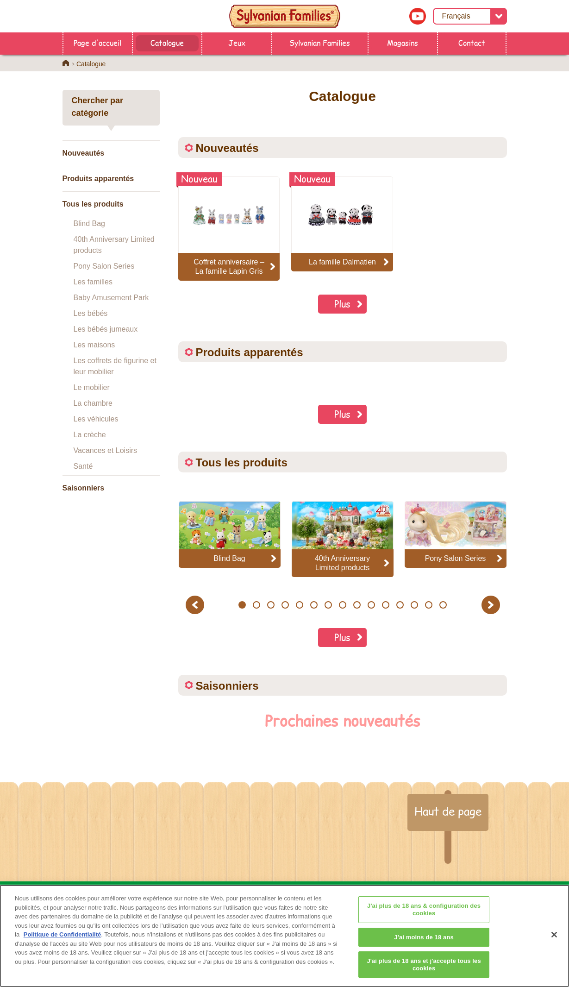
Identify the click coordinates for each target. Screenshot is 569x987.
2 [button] (256, 605)
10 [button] (371, 605)
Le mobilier (92, 387)
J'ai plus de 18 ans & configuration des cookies (424, 919)
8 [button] (342, 605)
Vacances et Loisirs (106, 450)
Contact (471, 42)
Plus (342, 303)
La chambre (93, 403)
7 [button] (328, 605)
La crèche (90, 435)
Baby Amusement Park (111, 298)
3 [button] (270, 605)
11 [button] (386, 605)
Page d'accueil (97, 42)
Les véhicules (96, 419)
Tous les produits (93, 204)
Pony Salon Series (104, 266)
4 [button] (285, 605)
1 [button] (242, 605)
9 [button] (356, 605)
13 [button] (414, 605)
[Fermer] (554, 944)
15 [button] (443, 605)
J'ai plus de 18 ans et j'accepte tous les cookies (424, 974)
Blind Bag (90, 223)
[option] (230, 534)
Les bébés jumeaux (106, 329)
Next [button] (492, 605)
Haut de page (447, 811)
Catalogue (167, 42)
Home (66, 63)
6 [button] (313, 605)
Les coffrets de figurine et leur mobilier (115, 366)
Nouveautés (84, 153)
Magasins (402, 42)
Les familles (93, 282)
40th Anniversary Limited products (114, 244)
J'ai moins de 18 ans (424, 946)
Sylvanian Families (319, 42)
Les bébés (91, 313)
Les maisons (94, 345)
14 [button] (429, 605)
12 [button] (400, 605)
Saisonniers (84, 488)
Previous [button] (196, 605)
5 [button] (299, 605)
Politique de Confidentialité (62, 943)
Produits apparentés (98, 178)
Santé (83, 466)
